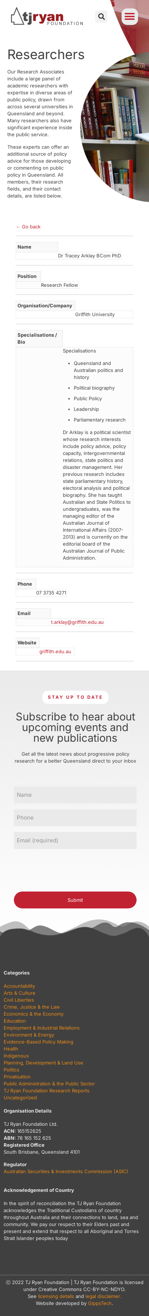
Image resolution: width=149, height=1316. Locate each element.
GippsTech (100, 1303)
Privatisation (17, 1077)
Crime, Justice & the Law (32, 1007)
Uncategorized (20, 1097)
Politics (11, 1070)
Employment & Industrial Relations (42, 1028)
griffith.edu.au (55, 651)
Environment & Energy (29, 1035)
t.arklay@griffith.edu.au (77, 622)
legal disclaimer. (103, 1296)
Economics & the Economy (34, 1014)
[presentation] (69, 869)
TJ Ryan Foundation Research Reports (46, 1090)
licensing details (56, 1296)
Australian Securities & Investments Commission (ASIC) (66, 1171)
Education (15, 1021)
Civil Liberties (19, 1000)
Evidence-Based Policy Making (38, 1042)
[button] (101, 17)
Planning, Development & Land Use (43, 1063)
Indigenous (16, 1056)
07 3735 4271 (51, 593)
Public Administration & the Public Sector (49, 1084)
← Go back (28, 226)
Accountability (19, 986)
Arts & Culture (19, 993)
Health (11, 1049)
